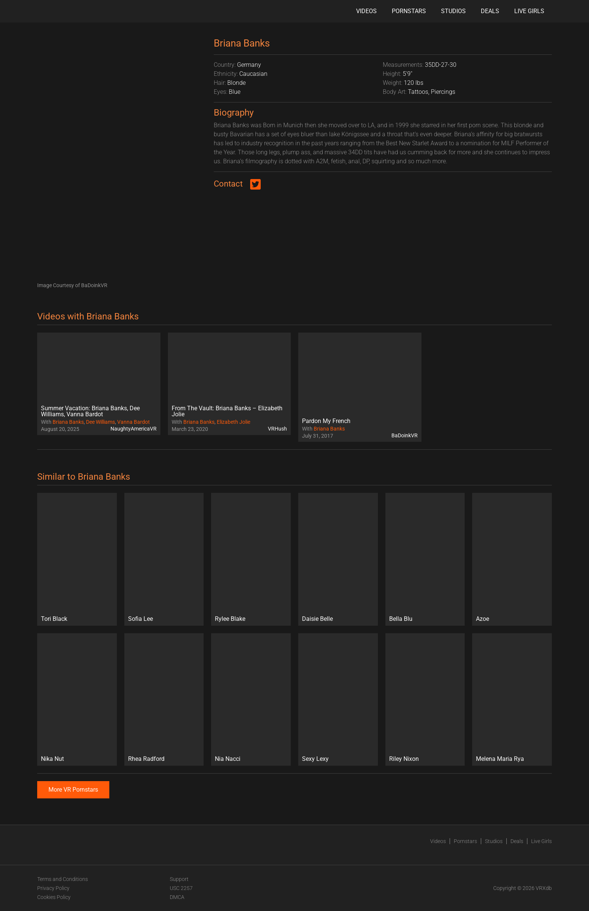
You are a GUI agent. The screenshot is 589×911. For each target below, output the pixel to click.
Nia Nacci (227, 758)
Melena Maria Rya (500, 758)
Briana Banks (68, 422)
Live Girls (529, 11)
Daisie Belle (317, 618)
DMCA (177, 897)
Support (179, 879)
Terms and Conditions (62, 879)
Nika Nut (52, 758)
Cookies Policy (54, 897)
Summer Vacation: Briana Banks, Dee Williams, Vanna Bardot (90, 411)
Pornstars (409, 11)
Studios (453, 11)
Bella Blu (400, 618)
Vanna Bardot (133, 422)
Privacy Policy (53, 888)
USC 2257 (181, 888)
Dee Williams (100, 422)
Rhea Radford (146, 758)
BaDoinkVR (404, 435)
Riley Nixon (404, 758)
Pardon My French (326, 421)
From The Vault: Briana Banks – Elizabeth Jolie (227, 411)
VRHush (277, 429)
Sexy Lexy (315, 758)
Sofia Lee (140, 618)
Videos (366, 11)
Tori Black (54, 618)
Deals (490, 11)
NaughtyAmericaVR (133, 429)
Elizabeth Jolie (233, 422)
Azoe (482, 618)
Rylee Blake (230, 618)
